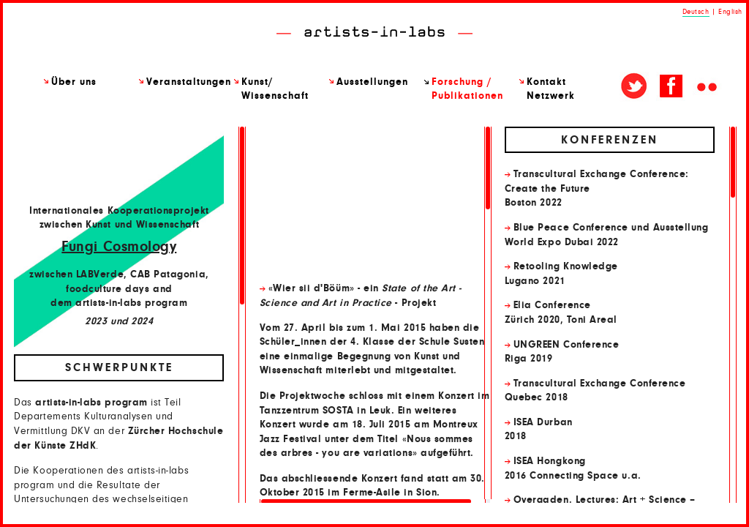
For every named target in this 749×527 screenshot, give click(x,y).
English (730, 11)
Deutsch (696, 11)
